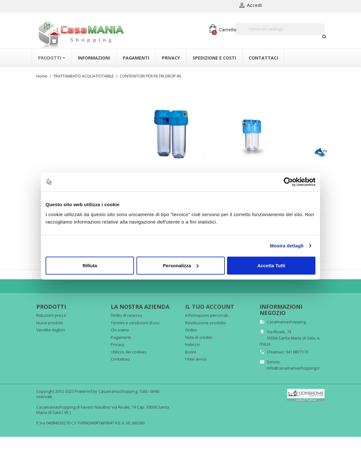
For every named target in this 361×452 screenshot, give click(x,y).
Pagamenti (121, 334)
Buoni (190, 349)
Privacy (117, 341)
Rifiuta (89, 265)
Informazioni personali (206, 312)
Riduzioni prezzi (51, 312)
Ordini (191, 327)
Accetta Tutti (271, 265)
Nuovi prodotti (49, 319)
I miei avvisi (196, 356)
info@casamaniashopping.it (293, 365)
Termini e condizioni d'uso (135, 319)
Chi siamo (120, 327)
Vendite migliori (50, 327)
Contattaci (120, 356)
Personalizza (180, 265)
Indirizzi (192, 341)
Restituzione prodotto (205, 319)
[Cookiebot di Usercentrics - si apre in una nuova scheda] (288, 182)
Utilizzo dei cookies (129, 349)
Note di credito (198, 334)
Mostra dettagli (286, 245)
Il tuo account (209, 304)
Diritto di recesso (126, 312)
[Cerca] (280, 29)
